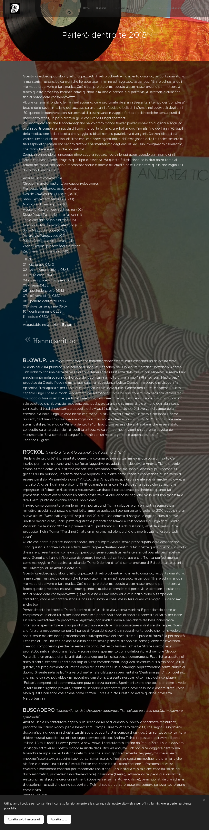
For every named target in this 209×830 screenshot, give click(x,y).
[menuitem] (159, 8)
